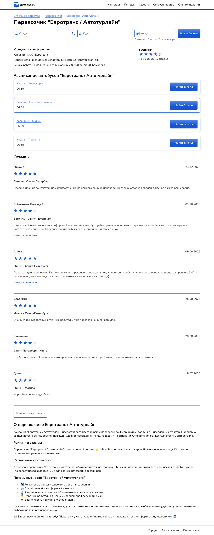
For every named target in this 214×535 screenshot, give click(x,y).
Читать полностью (25, 235)
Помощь (129, 5)
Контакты (114, 5)
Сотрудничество (163, 5)
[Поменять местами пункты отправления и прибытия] (73, 33)
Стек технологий (189, 5)
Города (152, 530)
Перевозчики (53, 16)
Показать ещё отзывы (30, 413)
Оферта (144, 5)
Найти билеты (189, 33)
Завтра (152, 39)
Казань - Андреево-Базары (34, 102)
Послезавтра (167, 39)
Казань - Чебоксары (29, 83)
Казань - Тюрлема (28, 140)
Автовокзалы (170, 530)
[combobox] (41, 33)
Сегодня (140, 39)
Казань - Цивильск (28, 121)
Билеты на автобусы (27, 16)
